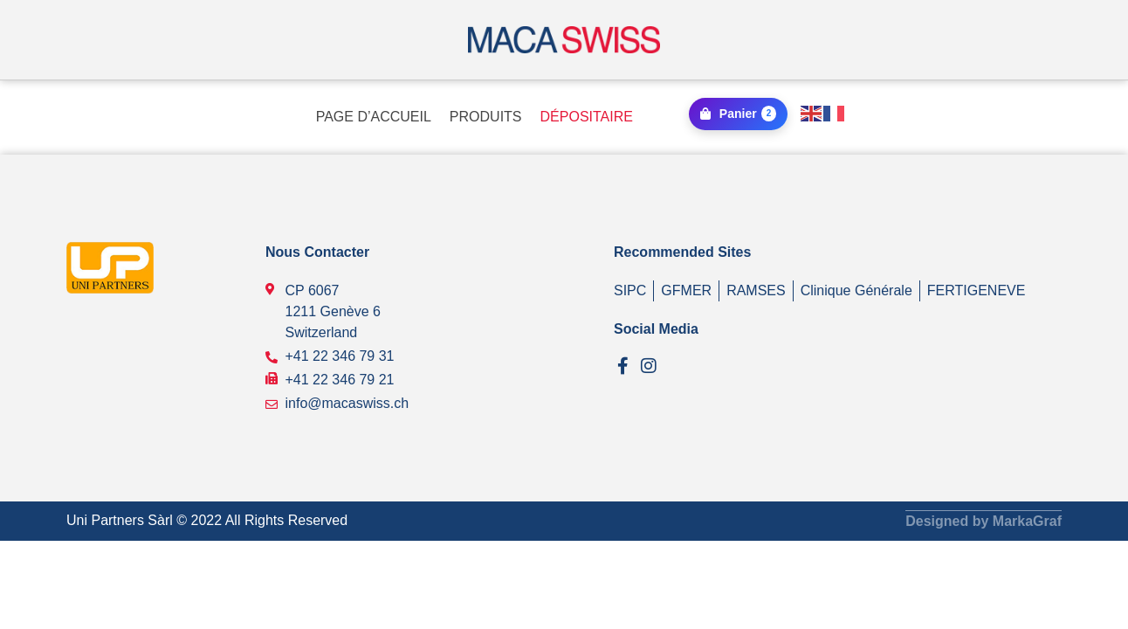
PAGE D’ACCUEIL (373, 116)
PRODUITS (486, 116)
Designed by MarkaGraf (983, 520)
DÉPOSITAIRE (586, 116)
